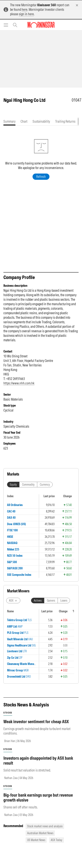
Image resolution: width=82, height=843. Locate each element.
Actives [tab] (38, 600)
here (24, 9)
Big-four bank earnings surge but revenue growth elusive (38, 797)
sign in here (26, 14)
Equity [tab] (13, 484)
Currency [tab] (45, 484)
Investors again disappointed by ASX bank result (38, 760)
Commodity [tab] (28, 484)
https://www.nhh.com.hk (18, 383)
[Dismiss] (77, 5)
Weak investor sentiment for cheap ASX (36, 721)
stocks (7, 712)
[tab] (9, 121)
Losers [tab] (63, 600)
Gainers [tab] (51, 600)
